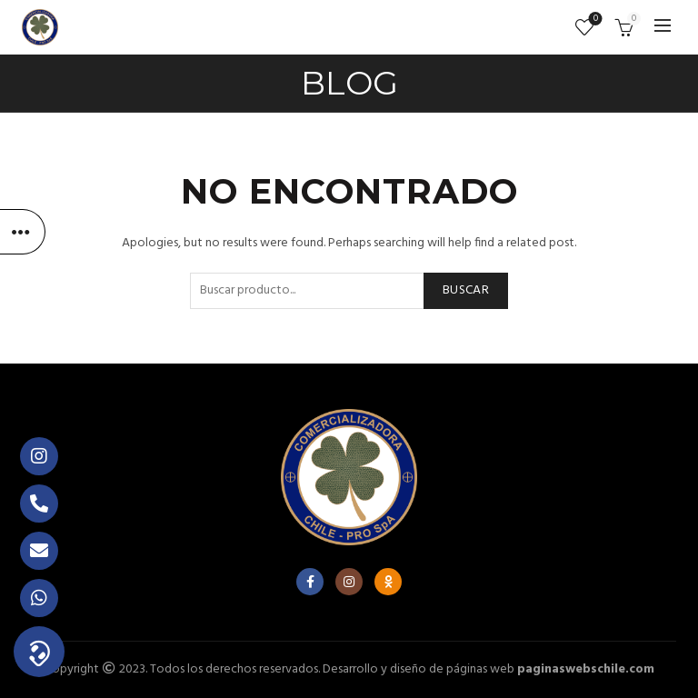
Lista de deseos (594, 19)
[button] (39, 651)
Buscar (466, 290)
